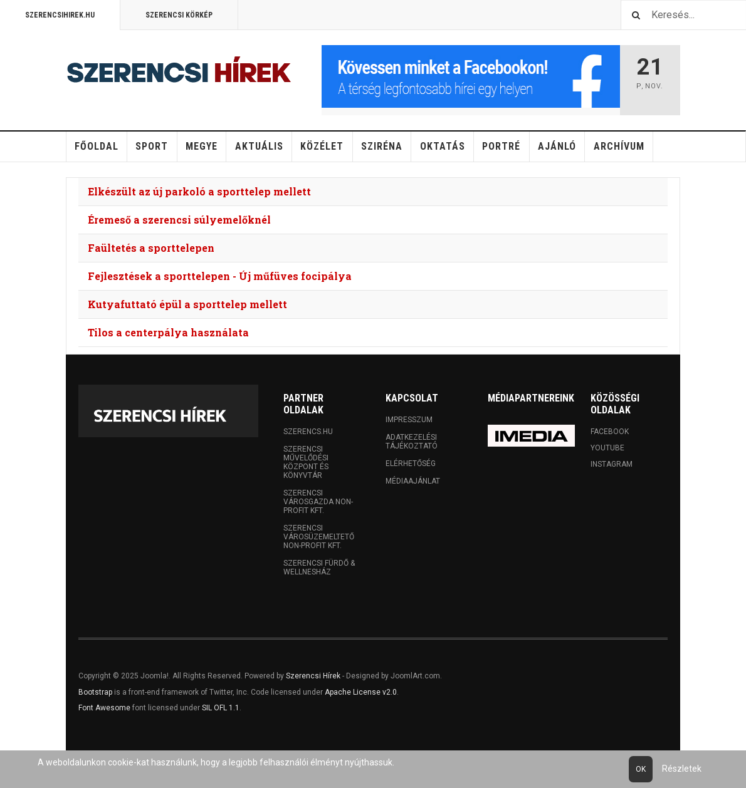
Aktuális (259, 146)
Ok (641, 769)
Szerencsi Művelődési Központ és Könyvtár (305, 462)
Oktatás (442, 146)
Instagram (612, 464)
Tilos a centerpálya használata (168, 332)
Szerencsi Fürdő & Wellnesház (319, 567)
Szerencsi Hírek (313, 675)
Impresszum (409, 419)
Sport (151, 146)
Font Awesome (104, 707)
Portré (501, 146)
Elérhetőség (411, 463)
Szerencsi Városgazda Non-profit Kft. (318, 502)
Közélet (322, 146)
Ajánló (557, 146)
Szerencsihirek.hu (60, 15)
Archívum (619, 146)
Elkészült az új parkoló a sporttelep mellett (199, 191)
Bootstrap (95, 692)
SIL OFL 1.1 (220, 707)
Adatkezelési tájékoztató (412, 441)
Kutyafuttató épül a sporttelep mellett (187, 304)
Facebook (610, 431)
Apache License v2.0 (361, 692)
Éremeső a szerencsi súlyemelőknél (179, 219)
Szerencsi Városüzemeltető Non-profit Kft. (318, 537)
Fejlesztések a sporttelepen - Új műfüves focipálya (220, 276)
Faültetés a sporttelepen (151, 247)
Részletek (681, 769)
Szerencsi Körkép (179, 15)
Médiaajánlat (413, 481)
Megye (202, 146)
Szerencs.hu (308, 431)
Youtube (607, 447)
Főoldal (96, 146)
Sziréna (381, 146)
